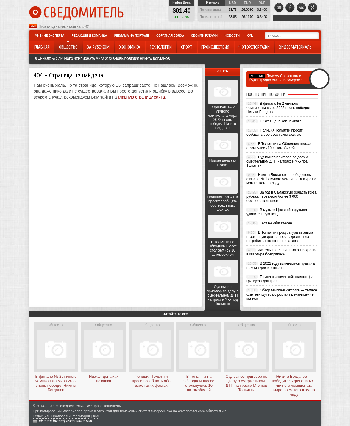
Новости (232, 35)
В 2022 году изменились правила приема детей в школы (280, 265)
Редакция (41, 416)
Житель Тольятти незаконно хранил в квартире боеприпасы (282, 252)
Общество (55, 325)
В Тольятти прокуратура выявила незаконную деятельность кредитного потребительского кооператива (279, 236)
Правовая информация (70, 416)
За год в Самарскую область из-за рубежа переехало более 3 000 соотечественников (281, 196)
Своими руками (204, 35)
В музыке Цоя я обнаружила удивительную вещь (276, 212)
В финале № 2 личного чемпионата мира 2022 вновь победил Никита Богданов (102, 58)
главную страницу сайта (141, 97)
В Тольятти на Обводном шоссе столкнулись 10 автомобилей (222, 248)
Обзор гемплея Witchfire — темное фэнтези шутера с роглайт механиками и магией (281, 294)
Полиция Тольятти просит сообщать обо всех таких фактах (222, 203)
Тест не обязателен (276, 223)
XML (250, 35)
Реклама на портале (131, 35)
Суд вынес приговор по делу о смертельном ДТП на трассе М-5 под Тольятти (222, 295)
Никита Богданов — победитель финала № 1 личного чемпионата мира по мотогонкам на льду (281, 179)
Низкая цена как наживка (59, 26)
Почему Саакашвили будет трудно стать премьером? (275, 78)
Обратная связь (170, 35)
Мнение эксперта (49, 35)
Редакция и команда (89, 35)
